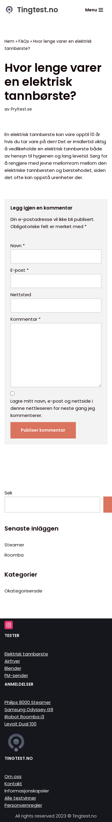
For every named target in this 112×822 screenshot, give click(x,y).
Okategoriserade (23, 591)
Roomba (14, 555)
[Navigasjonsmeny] (94, 10)
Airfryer (12, 661)
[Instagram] (8, 625)
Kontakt (13, 783)
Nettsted (20, 294)
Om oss (13, 776)
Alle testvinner (20, 798)
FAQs (24, 41)
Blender (12, 668)
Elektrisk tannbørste (26, 654)
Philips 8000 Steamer (27, 702)
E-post (19, 270)
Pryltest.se (21, 109)
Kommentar (25, 319)
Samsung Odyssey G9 (28, 709)
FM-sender (16, 675)
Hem (9, 41)
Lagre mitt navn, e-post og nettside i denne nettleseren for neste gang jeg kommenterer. (52, 408)
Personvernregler (23, 805)
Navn (17, 245)
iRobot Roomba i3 (24, 716)
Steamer (14, 545)
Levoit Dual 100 (20, 724)
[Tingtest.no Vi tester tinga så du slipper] (31, 10)
